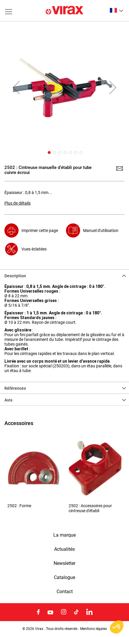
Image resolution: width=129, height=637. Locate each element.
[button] (116, 10)
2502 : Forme (19, 505)
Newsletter (64, 563)
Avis (8, 400)
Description (15, 275)
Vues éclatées (34, 249)
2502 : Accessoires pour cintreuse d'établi (90, 508)
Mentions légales (93, 629)
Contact (65, 591)
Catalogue (64, 577)
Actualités (64, 549)
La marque (64, 535)
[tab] (64, 275)
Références (15, 388)
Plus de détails (17, 203)
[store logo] (64, 10)
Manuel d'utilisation (100, 230)
